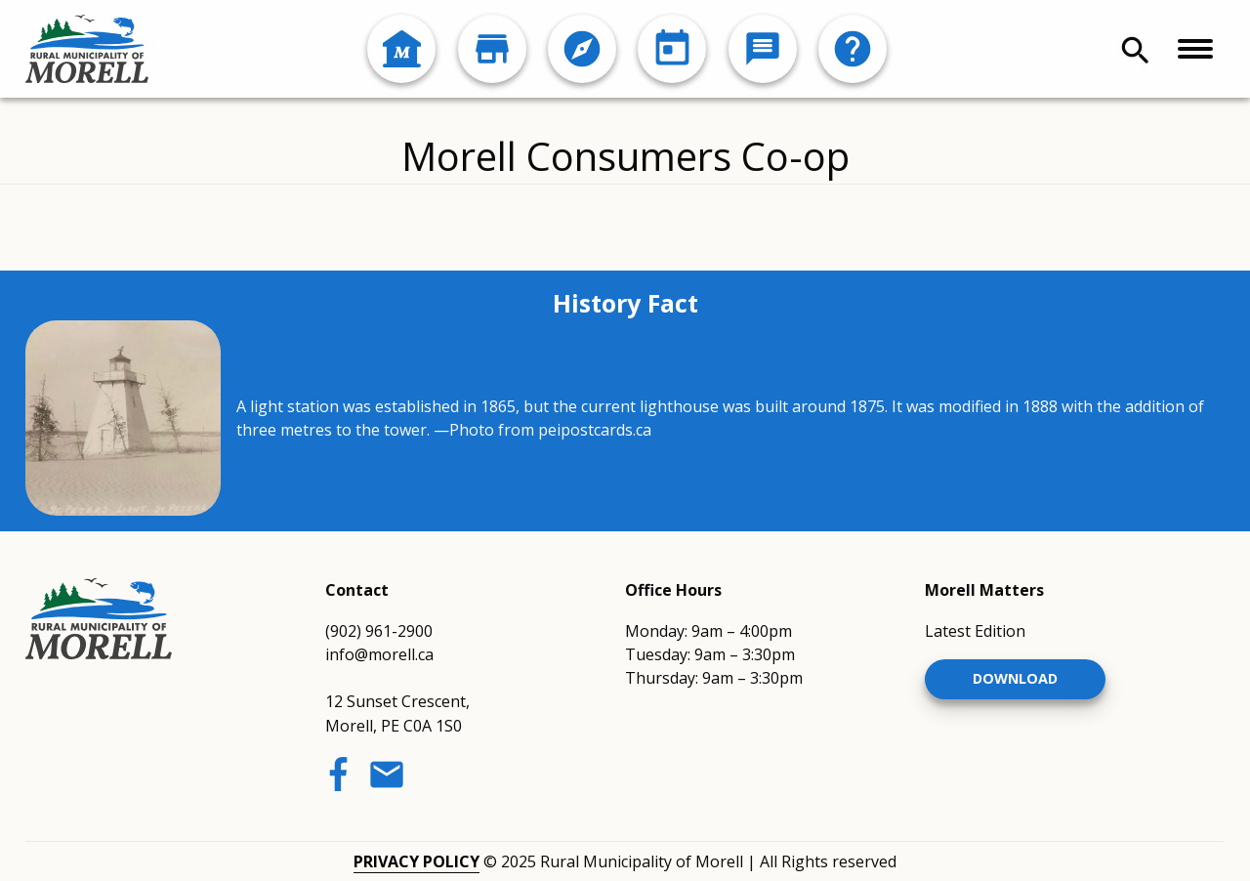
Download (1015, 678)
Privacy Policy (416, 861)
